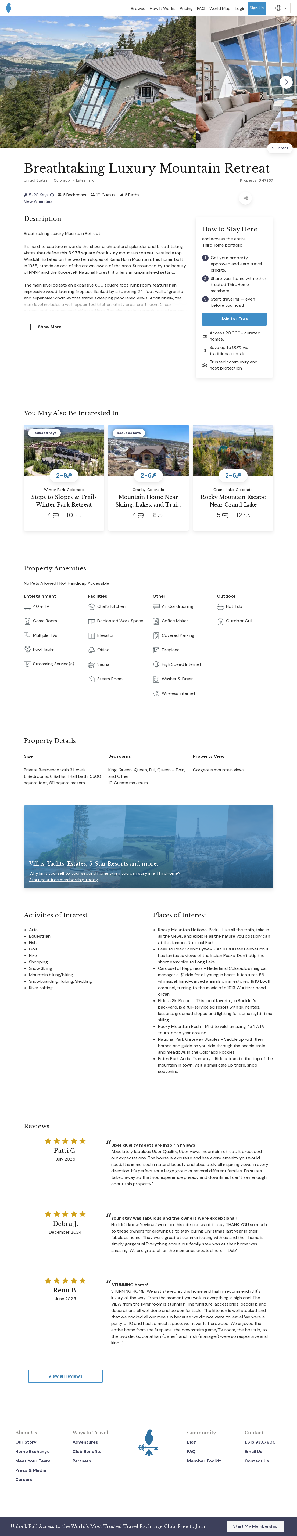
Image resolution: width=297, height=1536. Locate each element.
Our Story (26, 1442)
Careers (24, 1479)
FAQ (191, 1451)
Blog (191, 1442)
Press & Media (30, 1470)
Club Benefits (87, 1451)
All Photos (279, 148)
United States (36, 180)
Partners (82, 1461)
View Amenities (38, 201)
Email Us (253, 1451)
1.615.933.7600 (260, 1442)
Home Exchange (32, 1451)
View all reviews (65, 1376)
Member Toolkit (204, 1461)
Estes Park (85, 180)
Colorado (62, 180)
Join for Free (234, 319)
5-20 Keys (39, 195)
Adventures (85, 1442)
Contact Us (257, 1461)
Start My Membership (255, 1526)
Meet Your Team (33, 1461)
